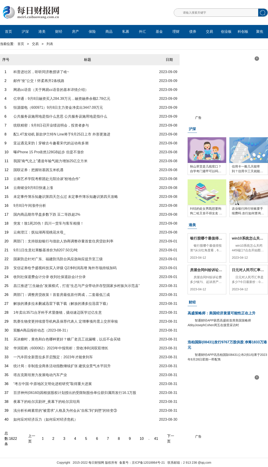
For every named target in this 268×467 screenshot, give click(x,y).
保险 (92, 31)
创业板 (226, 31)
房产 (75, 31)
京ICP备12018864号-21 (148, 462)
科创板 (243, 31)
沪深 (25, 31)
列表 (49, 44)
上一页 (31, 438)
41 (156, 438)
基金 (159, 31)
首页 (8, 31)
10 (142, 438)
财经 (58, 31)
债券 (192, 31)
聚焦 (259, 31)
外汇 (142, 31)
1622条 (10, 441)
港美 (42, 31)
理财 (176, 31)
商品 (109, 31)
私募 (125, 31)
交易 (209, 31)
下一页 (170, 438)
